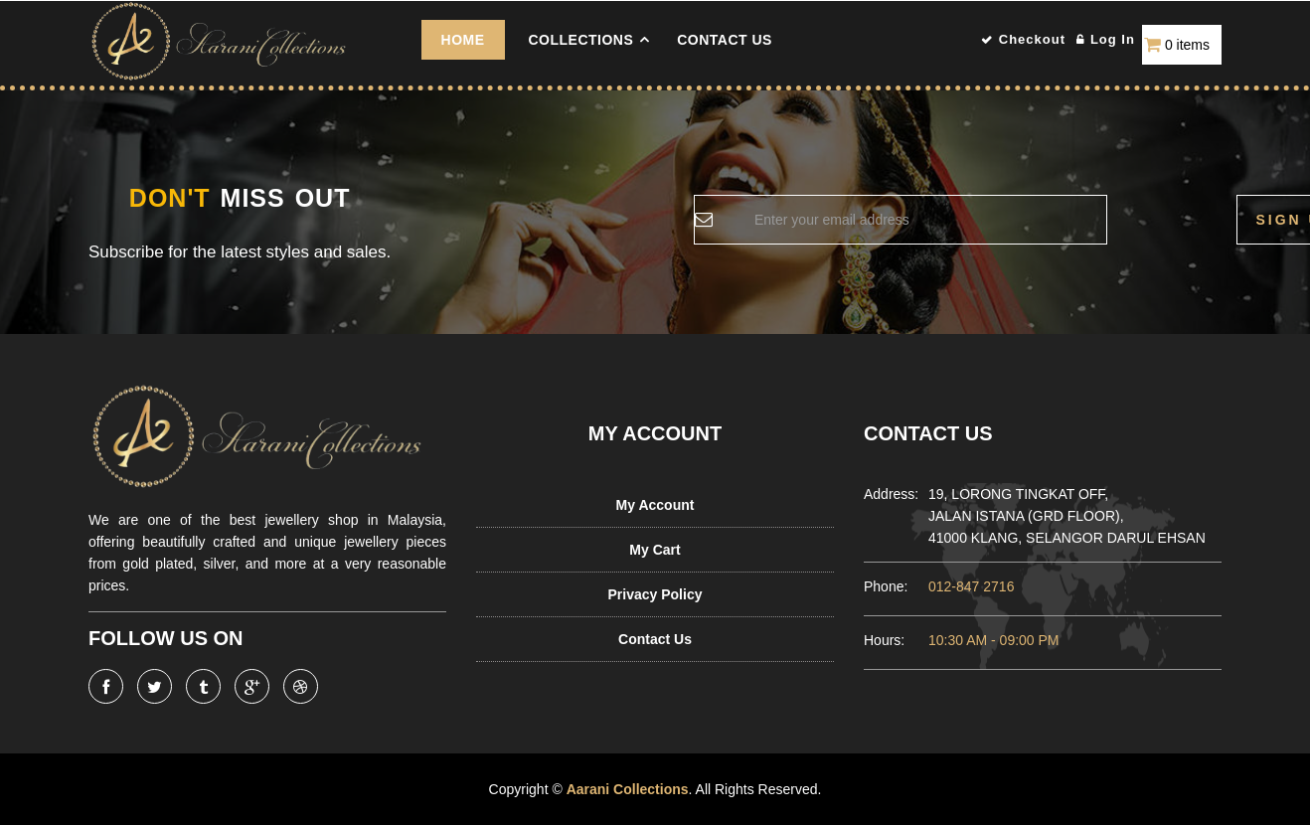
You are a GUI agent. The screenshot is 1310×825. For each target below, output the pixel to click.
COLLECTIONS (580, 40)
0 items (1187, 45)
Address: (886, 494)
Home (463, 40)
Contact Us (724, 40)
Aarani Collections (627, 789)
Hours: (884, 640)
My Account (655, 505)
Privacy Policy (655, 594)
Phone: (885, 586)
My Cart (654, 550)
